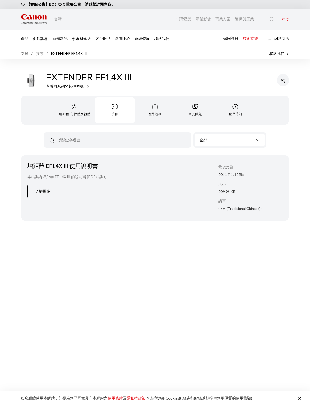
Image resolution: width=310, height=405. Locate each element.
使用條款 (115, 398)
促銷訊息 (40, 38)
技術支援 (250, 38)
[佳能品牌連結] (34, 19)
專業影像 (204, 19)
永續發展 (142, 38)
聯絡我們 (161, 38)
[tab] (75, 110)
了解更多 (42, 191)
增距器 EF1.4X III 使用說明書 (62, 166)
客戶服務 (103, 38)
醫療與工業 (244, 19)
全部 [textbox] (203, 140)
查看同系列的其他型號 (68, 86)
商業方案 (223, 19)
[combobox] (230, 140)
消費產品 (184, 19)
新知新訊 (60, 38)
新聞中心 (122, 38)
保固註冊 (230, 38)
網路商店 (278, 38)
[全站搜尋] (271, 19)
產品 (24, 38)
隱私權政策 (136, 398)
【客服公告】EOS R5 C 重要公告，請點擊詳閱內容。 (70, 4)
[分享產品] (283, 80)
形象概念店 (81, 38)
